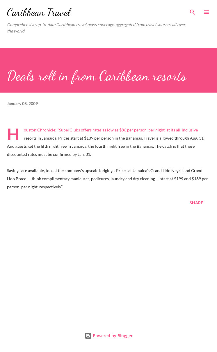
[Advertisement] (108, 266)
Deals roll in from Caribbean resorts (96, 75)
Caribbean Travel (38, 12)
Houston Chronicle (39, 129)
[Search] (192, 10)
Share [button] (196, 202)
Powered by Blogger (109, 335)
